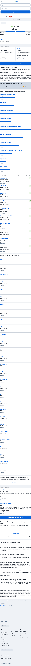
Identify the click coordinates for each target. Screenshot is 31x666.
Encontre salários (24, 635)
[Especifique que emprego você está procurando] (15, 4)
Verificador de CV (24, 637)
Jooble (9, 663)
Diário (13, 23)
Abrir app (28, 1)
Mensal (3, 23)
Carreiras (3, 641)
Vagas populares (24, 633)
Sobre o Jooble (4, 632)
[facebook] (2, 650)
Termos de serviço (5, 655)
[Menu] (2, 1)
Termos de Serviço (16, 537)
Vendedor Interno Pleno (22, 49)
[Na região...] (15, 8)
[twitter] (8, 650)
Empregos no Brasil (5, 645)
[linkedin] (11, 650)
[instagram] (5, 650)
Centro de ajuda (4, 643)
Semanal (8, 23)
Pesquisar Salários (15, 12)
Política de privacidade (6, 658)
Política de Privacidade (8, 537)
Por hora (18, 23)
